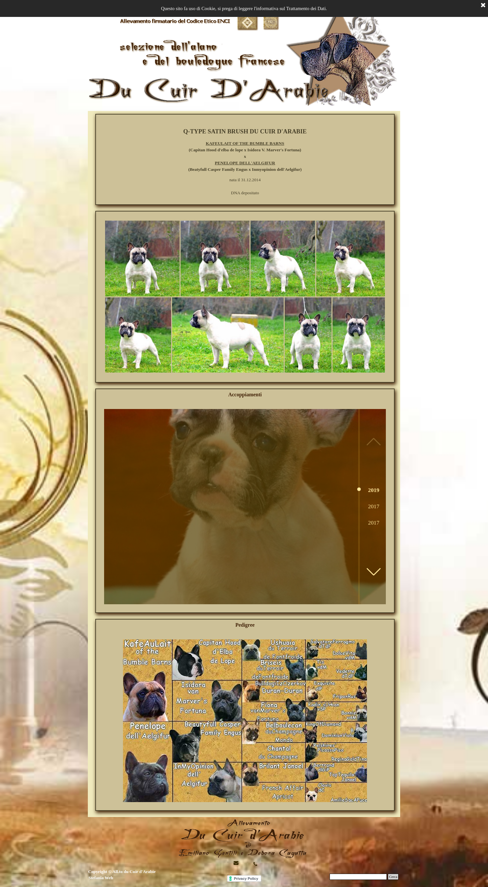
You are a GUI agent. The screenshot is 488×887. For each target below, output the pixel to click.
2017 (373, 506)
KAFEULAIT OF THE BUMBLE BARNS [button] (245, 143)
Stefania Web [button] (100, 877)
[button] (373, 571)
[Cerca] (358, 877)
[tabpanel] (245, 161)
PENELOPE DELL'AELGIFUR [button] (245, 162)
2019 (373, 490)
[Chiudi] (483, 5)
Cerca (393, 877)
